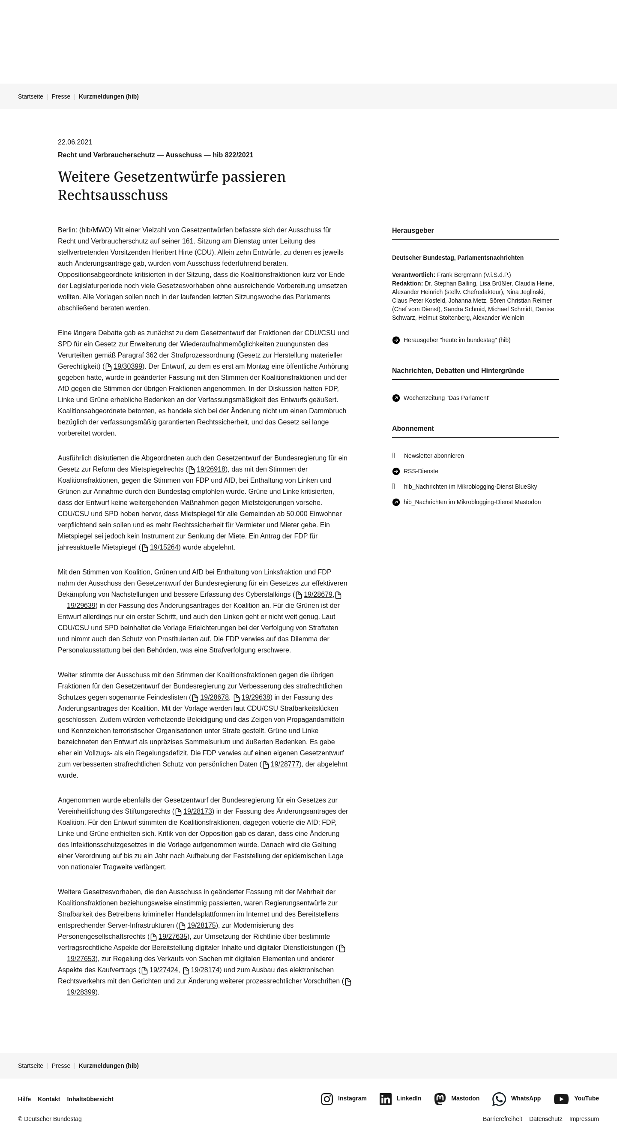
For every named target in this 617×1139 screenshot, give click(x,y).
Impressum (584, 1118)
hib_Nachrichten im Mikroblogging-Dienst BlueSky (470, 486)
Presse (61, 96)
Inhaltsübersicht (90, 1099)
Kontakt (49, 1099)
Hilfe (24, 1099)
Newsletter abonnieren (434, 455)
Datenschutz (546, 1118)
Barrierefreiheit (502, 1118)
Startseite (30, 96)
